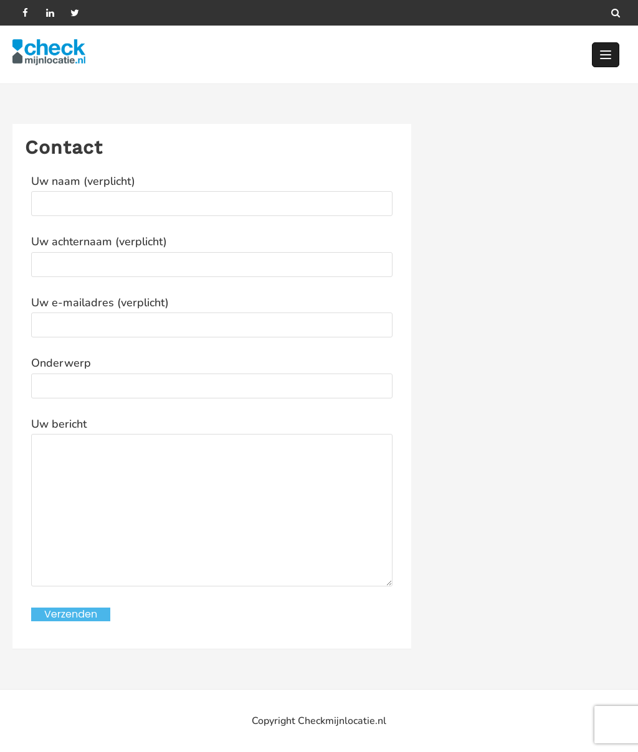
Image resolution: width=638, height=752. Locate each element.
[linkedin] (49, 12)
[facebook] (25, 12)
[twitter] (74, 12)
